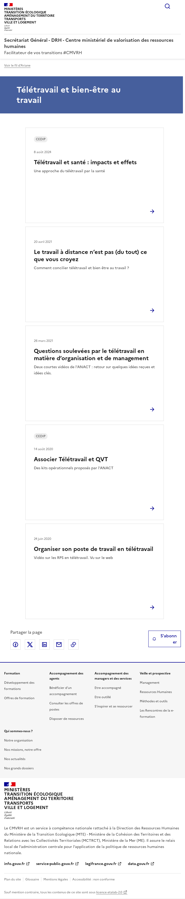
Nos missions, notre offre (22, 749)
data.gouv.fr (138, 864)
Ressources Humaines (156, 692)
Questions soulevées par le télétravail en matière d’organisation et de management (91, 354)
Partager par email (59, 644)
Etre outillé (103, 697)
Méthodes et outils (153, 701)
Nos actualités (14, 759)
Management (149, 682)
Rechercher (167, 6)
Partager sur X (30, 644)
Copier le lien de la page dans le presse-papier (73, 644)
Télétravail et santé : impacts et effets (85, 162)
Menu (178, 6)
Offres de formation (19, 698)
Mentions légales (55, 879)
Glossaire (32, 879)
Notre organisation (18, 740)
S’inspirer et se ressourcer (114, 706)
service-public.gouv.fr (55, 864)
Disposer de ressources (66, 718)
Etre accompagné (108, 688)
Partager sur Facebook (15, 644)
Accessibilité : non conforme (93, 879)
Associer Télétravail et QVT (71, 459)
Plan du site (12, 879)
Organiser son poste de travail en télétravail (93, 549)
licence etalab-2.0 (109, 892)
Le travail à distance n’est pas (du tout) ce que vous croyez (90, 255)
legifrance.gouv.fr (101, 864)
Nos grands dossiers (19, 768)
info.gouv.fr (14, 864)
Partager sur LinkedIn (44, 644)
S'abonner (164, 639)
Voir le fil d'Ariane (17, 65)
